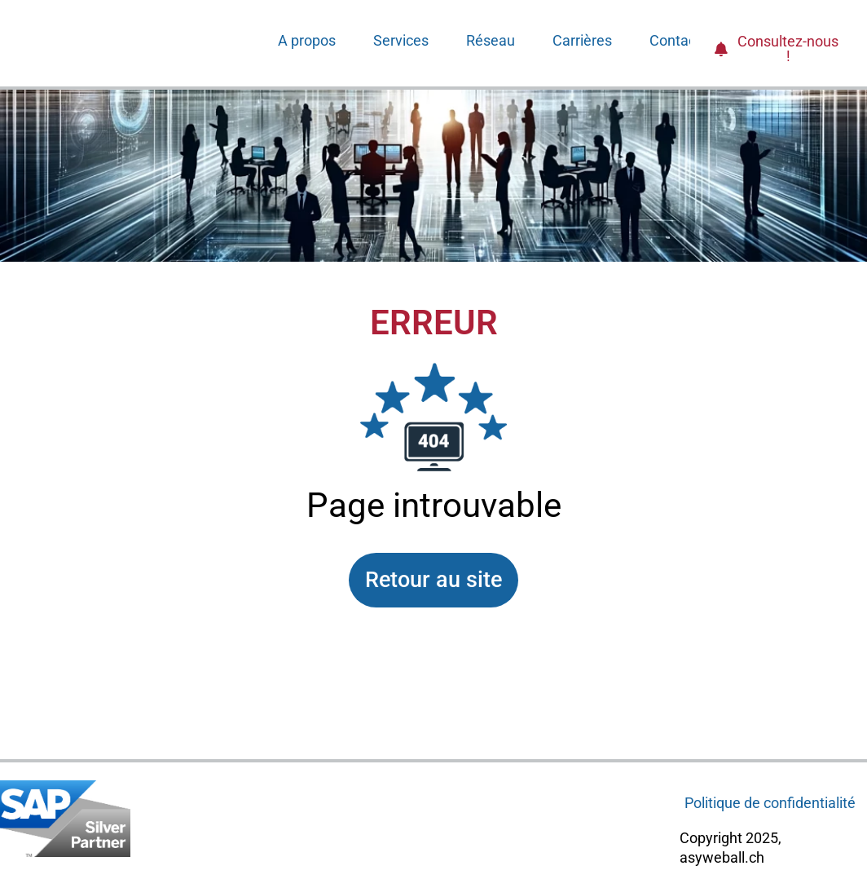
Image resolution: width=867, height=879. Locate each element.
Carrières (582, 40)
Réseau (490, 40)
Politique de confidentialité (770, 802)
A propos (307, 40)
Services (401, 40)
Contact (675, 40)
